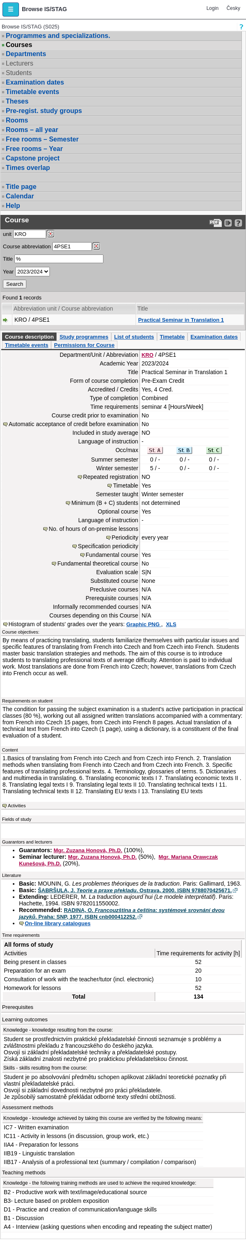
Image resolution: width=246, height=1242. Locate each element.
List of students (134, 337)
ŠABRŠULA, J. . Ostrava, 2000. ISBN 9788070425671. (135, 890)
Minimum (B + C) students (104, 503)
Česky (233, 8)
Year (8, 272)
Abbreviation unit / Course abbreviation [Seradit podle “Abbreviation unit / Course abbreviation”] (63, 308)
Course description (29, 337)
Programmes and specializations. (58, 35)
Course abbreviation (27, 246)
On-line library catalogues (58, 923)
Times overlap (28, 167)
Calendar (20, 196)
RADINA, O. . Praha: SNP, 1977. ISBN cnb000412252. (122, 913)
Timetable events (32, 91)
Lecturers (19, 63)
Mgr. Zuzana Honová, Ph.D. (88, 850)
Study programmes (83, 337)
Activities (17, 805)
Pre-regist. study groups (44, 110)
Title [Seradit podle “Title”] (142, 308)
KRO (147, 355)
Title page (21, 186)
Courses (19, 45)
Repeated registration (110, 477)
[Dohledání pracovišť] (50, 234)
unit (7, 234)
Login (212, 8)
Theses (17, 101)
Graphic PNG (143, 624)
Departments (26, 53)
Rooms (17, 120)
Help (13, 205)
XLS (171, 624)
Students (19, 72)
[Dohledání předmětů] (96, 246)
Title (8, 259)
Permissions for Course (84, 345)
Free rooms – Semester (42, 139)
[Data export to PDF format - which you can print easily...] (215, 223)
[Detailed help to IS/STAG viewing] (238, 223)
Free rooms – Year (34, 148)
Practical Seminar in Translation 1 (181, 320)
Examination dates (35, 82)
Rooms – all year (32, 129)
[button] (10, 9)
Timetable (172, 337)
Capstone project (33, 158)
